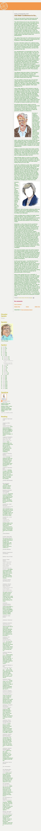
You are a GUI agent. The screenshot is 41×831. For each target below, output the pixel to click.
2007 (4, 388)
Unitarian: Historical (7, 620)
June (5, 367)
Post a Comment (17, 304)
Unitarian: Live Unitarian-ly (6, 637)
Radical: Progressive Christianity (8, 553)
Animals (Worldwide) (7, 480)
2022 (4, 348)
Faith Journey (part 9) (7, 537)
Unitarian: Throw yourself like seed (7, 721)
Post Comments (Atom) (26, 309)
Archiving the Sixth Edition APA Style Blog (7, 813)
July (5, 366)
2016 (4, 375)
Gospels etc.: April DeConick (7, 505)
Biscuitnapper (6, 483)
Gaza (4, 750)
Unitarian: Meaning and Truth (7, 653)
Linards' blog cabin (7, 536)
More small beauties (7, 736)
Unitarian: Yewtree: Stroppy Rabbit (7, 749)
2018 (4, 354)
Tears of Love (6, 680)
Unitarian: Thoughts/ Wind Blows (7, 705)
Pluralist (3, 318)
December (6, 356)
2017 (4, 355)
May (5, 369)
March (5, 371)
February (6, 373)
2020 (4, 351)
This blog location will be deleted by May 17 (8, 507)
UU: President (6, 783)
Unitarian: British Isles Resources (7, 580)
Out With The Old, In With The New (7, 785)
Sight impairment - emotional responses (7, 625)
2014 (4, 378)
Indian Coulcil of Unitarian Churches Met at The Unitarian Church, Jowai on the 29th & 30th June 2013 (8, 589)
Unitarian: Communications (7, 603)
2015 (4, 377)
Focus (4, 654)
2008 (4, 387)
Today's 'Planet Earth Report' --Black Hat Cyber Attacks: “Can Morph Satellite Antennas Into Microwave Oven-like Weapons (7, 565)
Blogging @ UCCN (7, 605)
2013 (4, 379)
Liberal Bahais (6, 533)
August (5, 365)
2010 (4, 384)
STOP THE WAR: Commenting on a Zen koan (7, 772)
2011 (4, 382)
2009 (4, 385)
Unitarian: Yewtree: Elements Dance (7, 735)
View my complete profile (7, 412)
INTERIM (5, 470)
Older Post (37, 306)
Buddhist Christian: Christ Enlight (7, 491)
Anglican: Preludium (7, 437)
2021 (4, 349)
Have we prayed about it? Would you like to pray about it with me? (7, 693)
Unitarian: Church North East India (7, 584)
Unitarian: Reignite (7, 690)
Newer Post (17, 306)
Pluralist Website (7, 549)
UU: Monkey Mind (7, 769)
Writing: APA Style (7, 811)
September (6, 359)
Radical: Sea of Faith (7, 556)
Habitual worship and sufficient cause (7, 426)
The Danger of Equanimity (6, 493)
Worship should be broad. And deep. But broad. (7, 640)
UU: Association (6, 766)
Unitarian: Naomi (7, 679)
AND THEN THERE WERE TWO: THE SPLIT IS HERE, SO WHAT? (7, 440)
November (6, 358)
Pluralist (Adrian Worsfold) (6, 402)
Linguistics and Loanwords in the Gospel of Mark (6, 520)
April (5, 370)
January (5, 374)
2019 (4, 352)
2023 (4, 347)
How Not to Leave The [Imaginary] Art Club (7, 363)
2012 (4, 381)
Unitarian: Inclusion (7, 623)
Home (27, 306)
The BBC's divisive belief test (7, 723)
